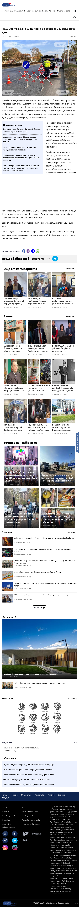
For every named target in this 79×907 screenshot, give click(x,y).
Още (68, 11)
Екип (23, 807)
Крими (45, 11)
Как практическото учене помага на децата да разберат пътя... (40, 683)
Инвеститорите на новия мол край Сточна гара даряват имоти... (29, 774)
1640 (64, 307)
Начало (5, 795)
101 (29, 554)
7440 (16, 677)
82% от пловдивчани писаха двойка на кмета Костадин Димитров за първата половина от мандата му (21, 518)
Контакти (6, 820)
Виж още (39, 608)
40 (28, 543)
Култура (61, 11)
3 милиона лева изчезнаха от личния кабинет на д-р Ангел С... (27, 779)
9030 (17, 484)
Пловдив (9, 11)
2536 (64, 355)
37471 (53, 484)
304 (29, 588)
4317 (16, 434)
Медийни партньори (30, 812)
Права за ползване (29, 816)
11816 (40, 434)
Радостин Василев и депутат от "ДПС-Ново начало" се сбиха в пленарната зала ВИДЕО (38, 428)
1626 (16, 394)
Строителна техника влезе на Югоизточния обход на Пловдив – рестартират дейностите (57, 478)
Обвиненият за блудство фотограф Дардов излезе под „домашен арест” (14, 301)
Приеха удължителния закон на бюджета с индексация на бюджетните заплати (63, 349)
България (18, 11)
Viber (28, 251)
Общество (26, 795)
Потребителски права (31, 820)
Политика (29, 11)
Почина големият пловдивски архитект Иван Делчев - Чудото (63, 388)
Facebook (24, 251)
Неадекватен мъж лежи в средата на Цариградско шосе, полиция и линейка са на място (62, 428)
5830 (64, 394)
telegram (33, 251)
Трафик (51, 795)
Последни (7, 532)
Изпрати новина (77, 442)
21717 (17, 526)
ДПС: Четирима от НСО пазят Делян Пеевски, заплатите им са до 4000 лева (38, 349)
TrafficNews (73, 36)
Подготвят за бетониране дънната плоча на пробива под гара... (29, 764)
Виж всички (70, 269)
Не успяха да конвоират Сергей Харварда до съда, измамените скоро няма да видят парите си (37, 301)
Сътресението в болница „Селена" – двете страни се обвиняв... (29, 784)
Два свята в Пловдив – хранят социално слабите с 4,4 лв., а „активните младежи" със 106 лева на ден (56, 518)
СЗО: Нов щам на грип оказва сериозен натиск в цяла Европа (37, 572)
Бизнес (38, 11)
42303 (53, 526)
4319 (40, 307)
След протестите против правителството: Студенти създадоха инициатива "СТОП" (45, 584)
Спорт (52, 11)
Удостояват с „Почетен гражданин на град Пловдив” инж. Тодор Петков (14, 388)
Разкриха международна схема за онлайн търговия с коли (62, 301)
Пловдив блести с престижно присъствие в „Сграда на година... (31, 674)
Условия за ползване (10, 816)
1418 (29, 600)
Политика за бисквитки (31, 824)
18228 (40, 394)
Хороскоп (7, 698)
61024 (16, 355)
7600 (64, 434)
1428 (16, 307)
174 (29, 566)
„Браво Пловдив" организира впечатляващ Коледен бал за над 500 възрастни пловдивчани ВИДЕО (21, 476)
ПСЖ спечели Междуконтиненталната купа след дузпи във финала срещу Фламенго (43, 550)
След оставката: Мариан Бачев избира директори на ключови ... (29, 769)
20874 (28, 688)
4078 (40, 355)
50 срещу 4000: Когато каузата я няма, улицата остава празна (39, 388)
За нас (4, 807)
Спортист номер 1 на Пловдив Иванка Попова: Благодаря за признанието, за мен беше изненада (45, 562)
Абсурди (5, 797)
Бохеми (61, 795)
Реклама (5, 812)
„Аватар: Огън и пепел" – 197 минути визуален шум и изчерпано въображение (44, 538)
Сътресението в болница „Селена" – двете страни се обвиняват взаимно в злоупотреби (14, 349)
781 (29, 577)
